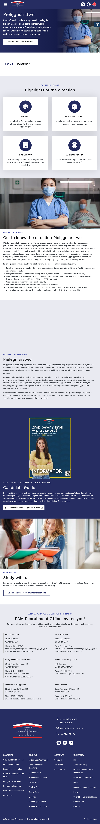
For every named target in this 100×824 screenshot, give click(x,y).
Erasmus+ (33, 797)
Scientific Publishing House (85, 797)
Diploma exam (35, 773)
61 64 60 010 (16, 671)
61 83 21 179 (16, 646)
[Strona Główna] (18, 4)
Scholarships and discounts (36, 766)
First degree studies (11, 764)
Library (76, 792)
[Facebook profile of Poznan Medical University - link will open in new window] (58, 743)
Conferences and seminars (84, 787)
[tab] (9, 64)
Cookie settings (90, 819)
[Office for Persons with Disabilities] (88, 4)
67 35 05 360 (16, 696)
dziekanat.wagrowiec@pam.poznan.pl (24, 699)
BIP (74, 760)
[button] (97, 24)
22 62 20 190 (65, 696)
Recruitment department (13, 790)
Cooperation (78, 801)
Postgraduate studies (12, 781)
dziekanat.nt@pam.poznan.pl (71, 674)
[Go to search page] (82, 4)
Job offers (58, 765)
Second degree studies (12, 769)
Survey (57, 760)
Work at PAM (59, 769)
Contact (76, 806)
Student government (37, 801)
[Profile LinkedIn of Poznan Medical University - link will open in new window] (65, 743)
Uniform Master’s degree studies (13, 775)
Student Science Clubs (38, 806)
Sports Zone (34, 792)
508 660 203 (24, 674)
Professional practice (38, 777)
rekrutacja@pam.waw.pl (69, 699)
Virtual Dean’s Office (37, 760)
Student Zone (34, 787)
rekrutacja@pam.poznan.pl (20, 651)
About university (80, 765)
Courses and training (12, 786)
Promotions (8, 795)
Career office (34, 782)
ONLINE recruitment (11, 760)
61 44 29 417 (65, 671)
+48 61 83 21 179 (67, 734)
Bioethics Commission (82, 777)
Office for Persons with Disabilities (83, 771)
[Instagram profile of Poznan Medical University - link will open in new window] (71, 743)
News (75, 782)
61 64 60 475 (65, 646)
